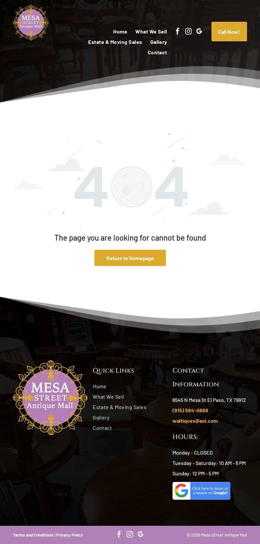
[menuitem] (116, 31)
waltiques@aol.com (195, 421)
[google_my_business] (199, 32)
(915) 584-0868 (190, 410)
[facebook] (178, 32)
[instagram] (188, 32)
